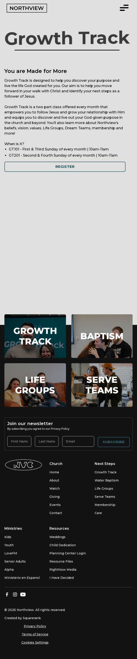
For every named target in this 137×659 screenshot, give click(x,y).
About (54, 480)
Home (54, 472)
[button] (124, 8)
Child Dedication (62, 545)
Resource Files (61, 561)
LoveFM (10, 553)
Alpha (9, 570)
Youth (9, 545)
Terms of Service (35, 634)
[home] (35, 8)
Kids (7, 537)
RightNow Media (62, 570)
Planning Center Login (67, 553)
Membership (105, 505)
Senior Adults (15, 561)
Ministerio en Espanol (22, 578)
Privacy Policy (35, 626)
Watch (54, 489)
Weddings (57, 537)
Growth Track (105, 472)
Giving (54, 497)
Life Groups (104, 489)
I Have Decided (61, 578)
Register (65, 167)
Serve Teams (105, 497)
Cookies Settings (35, 642)
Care (98, 513)
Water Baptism (107, 480)
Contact (55, 513)
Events (55, 505)
